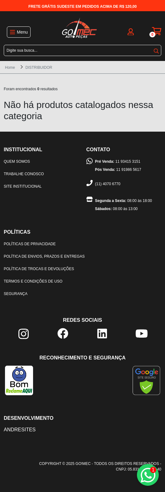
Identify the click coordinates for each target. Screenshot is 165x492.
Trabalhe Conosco (24, 174)
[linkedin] (102, 333)
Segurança (15, 294)
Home (10, 67)
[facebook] (62, 333)
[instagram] (23, 333)
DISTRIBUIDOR (38, 67)
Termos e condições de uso (33, 281)
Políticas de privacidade (30, 244)
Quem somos (17, 161)
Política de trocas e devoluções (39, 269)
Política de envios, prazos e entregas (44, 256)
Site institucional (22, 186)
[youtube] (141, 333)
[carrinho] (156, 31)
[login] (131, 31)
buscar (156, 51)
